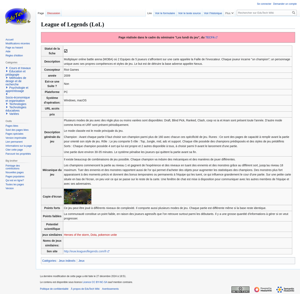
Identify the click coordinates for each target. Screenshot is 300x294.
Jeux (82, 260)
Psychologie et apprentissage (17, 89)
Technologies (17, 104)
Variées (14, 113)
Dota (94, 234)
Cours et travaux (20, 68)
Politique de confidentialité (54, 288)
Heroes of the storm (76, 234)
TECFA (210, 37)
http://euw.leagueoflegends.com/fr (85, 251)
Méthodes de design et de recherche (16, 81)
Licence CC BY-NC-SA (95, 282)
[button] (7, 67)
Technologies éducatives (16, 109)
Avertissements (110, 288)
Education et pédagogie (15, 73)
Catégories (49, 260)
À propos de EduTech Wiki (85, 288)
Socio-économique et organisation (18, 99)
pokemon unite (107, 234)
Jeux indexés (67, 260)
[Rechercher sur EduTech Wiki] (267, 13)
